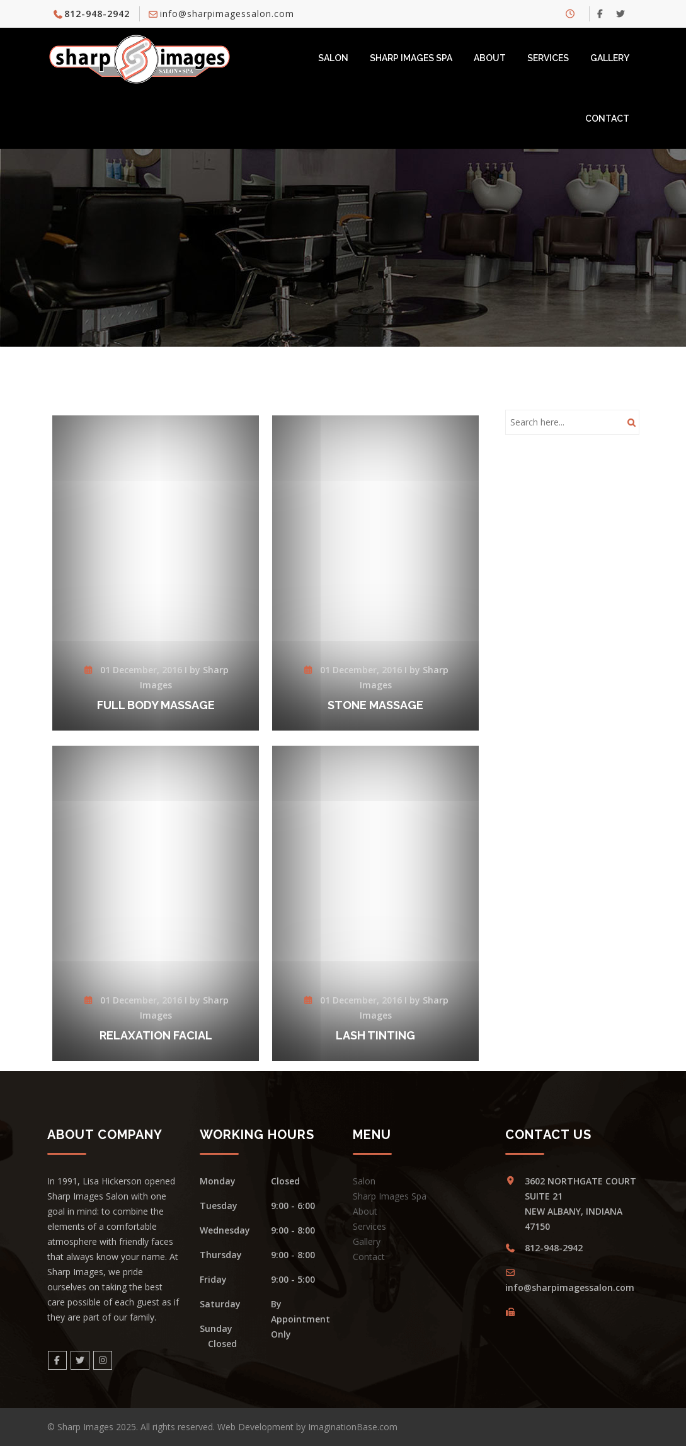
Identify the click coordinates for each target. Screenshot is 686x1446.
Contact (607, 118)
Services (548, 58)
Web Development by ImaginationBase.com (307, 1427)
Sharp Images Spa (411, 58)
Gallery (609, 58)
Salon (333, 58)
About (490, 58)
